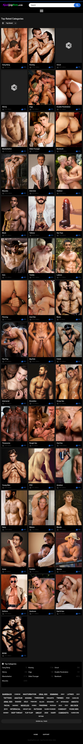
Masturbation (14, 676)
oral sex (43, 694)
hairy (53, 713)
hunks (34, 705)
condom (17, 694)
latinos (70, 694)
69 (57, 702)
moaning (50, 702)
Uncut (67, 668)
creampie (50, 698)
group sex (27, 709)
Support (46, 734)
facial (7, 705)
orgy (62, 694)
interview (65, 702)
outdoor (38, 709)
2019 (6, 709)
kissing (28, 698)
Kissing (40, 668)
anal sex (8, 702)
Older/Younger (40, 676)
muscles (25, 705)
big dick (74, 705)
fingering (43, 705)
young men (73, 709)
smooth (74, 702)
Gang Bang (14, 668)
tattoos (8, 698)
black (42, 702)
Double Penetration (67, 672)
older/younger (49, 709)
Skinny (14, 672)
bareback (7, 694)
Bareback (67, 676)
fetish (41, 716)
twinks (60, 698)
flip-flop (29, 713)
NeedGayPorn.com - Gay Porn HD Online (40, 740)
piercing (34, 702)
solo (26, 702)
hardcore (75, 713)
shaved (18, 702)
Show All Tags (41, 721)
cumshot (62, 709)
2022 (60, 705)
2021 (78, 694)
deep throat (16, 713)
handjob (75, 698)
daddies (15, 705)
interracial (15, 709)
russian (53, 705)
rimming (54, 694)
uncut (39, 713)
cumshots (63, 713)
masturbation (29, 694)
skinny (5, 713)
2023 (66, 705)
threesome (39, 698)
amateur (18, 698)
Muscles (14, 681)
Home (36, 734)
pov (68, 698)
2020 (46, 713)
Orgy (40, 672)
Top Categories (10, 664)
